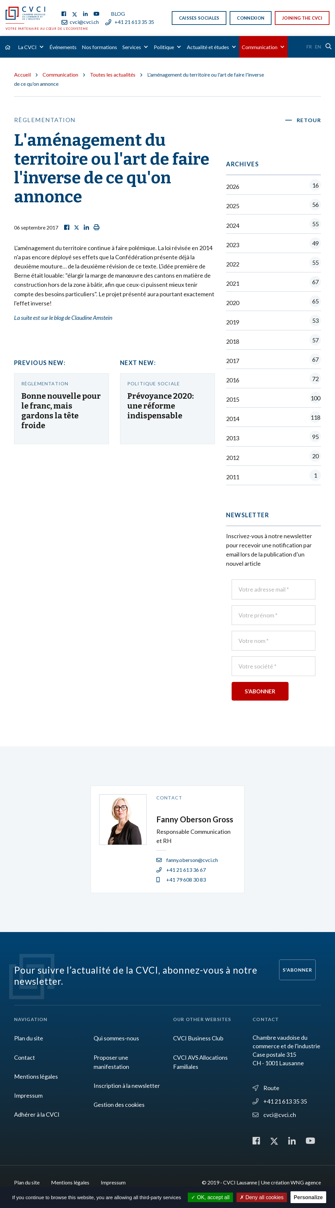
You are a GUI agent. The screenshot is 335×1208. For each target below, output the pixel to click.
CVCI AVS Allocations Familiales (200, 1062)
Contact (24, 1057)
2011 (273, 476)
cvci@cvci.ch (80, 22)
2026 (273, 186)
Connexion (250, 18)
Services (131, 47)
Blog (118, 13)
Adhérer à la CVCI (37, 1114)
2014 (273, 418)
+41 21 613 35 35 (129, 22)
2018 (273, 341)
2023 (273, 244)
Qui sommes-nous (116, 1038)
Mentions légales (36, 1076)
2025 (273, 205)
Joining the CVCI (302, 18)
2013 (273, 437)
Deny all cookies (262, 1197)
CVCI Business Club (198, 1038)
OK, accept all (210, 1197)
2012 (273, 457)
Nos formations (99, 47)
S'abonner (297, 970)
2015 (273, 399)
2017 (273, 360)
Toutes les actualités (112, 74)
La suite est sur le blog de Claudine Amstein (63, 317)
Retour (309, 120)
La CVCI (27, 47)
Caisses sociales (199, 18)
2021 (273, 283)
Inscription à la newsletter (127, 1085)
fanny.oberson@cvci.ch (187, 860)
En (318, 46)
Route (266, 1087)
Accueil (22, 74)
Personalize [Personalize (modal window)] (308, 1197)
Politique (164, 47)
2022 (273, 264)
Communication (259, 47)
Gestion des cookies (119, 1104)
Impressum (28, 1095)
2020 (273, 302)
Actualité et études (208, 47)
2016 (273, 379)
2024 (273, 225)
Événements (63, 47)
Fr (309, 46)
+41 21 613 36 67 (181, 870)
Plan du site (28, 1038)
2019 (273, 322)
